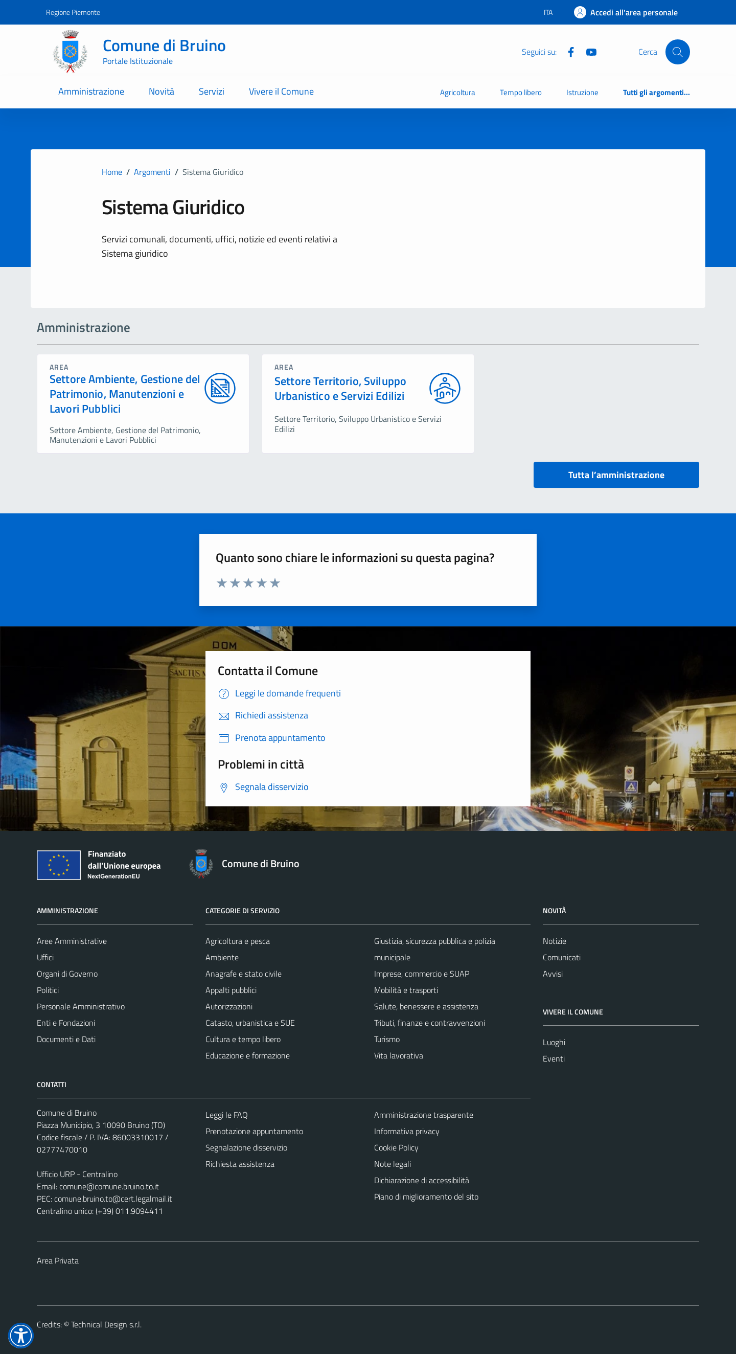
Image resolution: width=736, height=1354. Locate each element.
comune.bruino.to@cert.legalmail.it (113, 1198)
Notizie (554, 941)
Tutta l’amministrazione (616, 475)
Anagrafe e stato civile (243, 973)
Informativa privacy (407, 1131)
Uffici (45, 957)
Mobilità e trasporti (406, 990)
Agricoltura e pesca (237, 941)
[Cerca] (677, 51)
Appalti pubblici (231, 990)
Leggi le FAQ (226, 1115)
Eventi (554, 1058)
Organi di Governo (67, 973)
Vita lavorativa (398, 1055)
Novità (161, 91)
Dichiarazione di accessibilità (421, 1180)
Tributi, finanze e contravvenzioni (429, 1023)
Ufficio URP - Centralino (77, 1174)
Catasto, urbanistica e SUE (250, 1023)
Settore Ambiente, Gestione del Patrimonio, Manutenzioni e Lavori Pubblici (125, 394)
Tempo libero (521, 92)
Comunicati (562, 957)
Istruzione (582, 92)
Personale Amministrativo (81, 1006)
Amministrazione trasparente (423, 1115)
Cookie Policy (396, 1147)
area (59, 367)
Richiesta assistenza (239, 1164)
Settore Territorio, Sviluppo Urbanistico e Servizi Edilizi (340, 388)
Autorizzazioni (228, 1006)
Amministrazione (91, 91)
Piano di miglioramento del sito (426, 1196)
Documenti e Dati (66, 1039)
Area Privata (58, 1260)
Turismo (387, 1039)
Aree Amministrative (72, 941)
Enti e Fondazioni (66, 1023)
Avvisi (553, 973)
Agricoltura (457, 92)
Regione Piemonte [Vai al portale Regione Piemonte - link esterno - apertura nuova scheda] (73, 12)
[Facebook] (567, 51)
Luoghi (554, 1042)
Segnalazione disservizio (246, 1147)
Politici (48, 990)
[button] (21, 1335)
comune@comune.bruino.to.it (109, 1186)
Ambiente (222, 957)
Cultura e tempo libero (243, 1039)
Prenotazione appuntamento (254, 1131)
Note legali (392, 1164)
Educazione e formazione (247, 1055)
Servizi (211, 91)
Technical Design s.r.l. (106, 1324)
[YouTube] (587, 51)
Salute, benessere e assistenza (426, 1006)
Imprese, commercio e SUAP (421, 973)
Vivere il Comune (281, 91)
